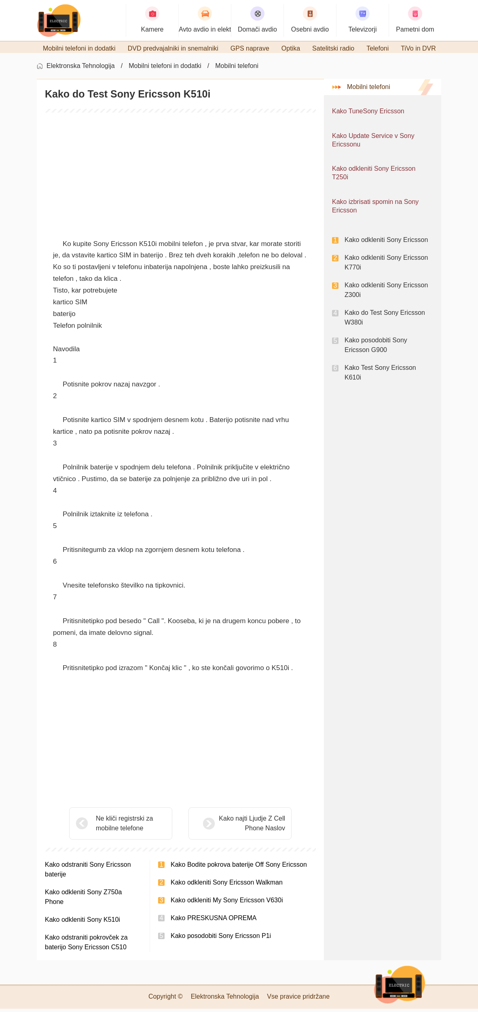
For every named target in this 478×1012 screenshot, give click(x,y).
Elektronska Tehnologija (81, 69)
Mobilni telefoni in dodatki (165, 69)
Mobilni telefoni (236, 69)
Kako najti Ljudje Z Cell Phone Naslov (232, 826)
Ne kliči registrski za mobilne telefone (124, 826)
